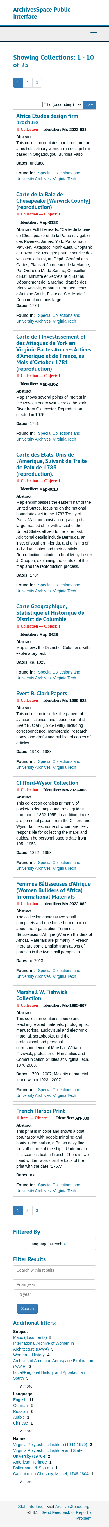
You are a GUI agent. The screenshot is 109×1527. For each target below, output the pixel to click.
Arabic (19, 1417)
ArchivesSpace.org (72, 1506)
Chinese (21, 1423)
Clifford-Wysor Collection (47, 783)
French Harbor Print (40, 1111)
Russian (21, 1411)
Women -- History (29, 1355)
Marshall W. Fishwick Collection (41, 995)
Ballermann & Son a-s (33, 1468)
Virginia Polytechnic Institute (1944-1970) (50, 1444)
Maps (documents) (30, 1337)
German (21, 1405)
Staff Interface (30, 1506)
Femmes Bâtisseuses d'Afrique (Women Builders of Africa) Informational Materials (53, 890)
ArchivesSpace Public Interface (41, 12)
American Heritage (30, 1462)
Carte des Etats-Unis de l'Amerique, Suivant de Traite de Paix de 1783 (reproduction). (51, 464)
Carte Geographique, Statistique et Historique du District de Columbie (50, 612)
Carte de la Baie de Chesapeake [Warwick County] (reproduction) (53, 200)
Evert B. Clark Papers (41, 693)
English (20, 1399)
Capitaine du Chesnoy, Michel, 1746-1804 (51, 1473)
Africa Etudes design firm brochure (47, 119)
